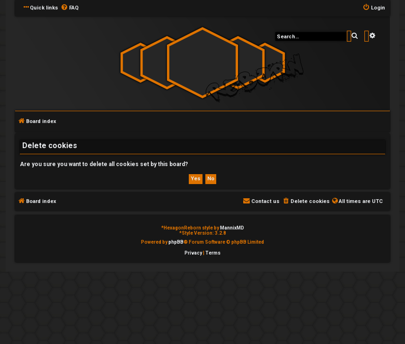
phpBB (176, 242)
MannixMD (232, 227)
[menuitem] (70, 8)
